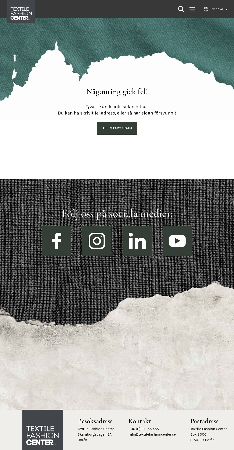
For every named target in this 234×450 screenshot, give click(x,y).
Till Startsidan (117, 128)
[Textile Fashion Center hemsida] (42, 435)
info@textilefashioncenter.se (152, 434)
